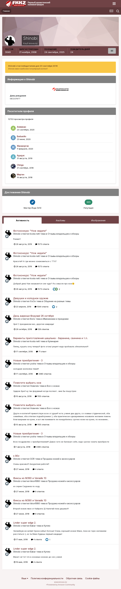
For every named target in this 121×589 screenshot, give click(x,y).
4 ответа (38, 469)
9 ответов (39, 491)
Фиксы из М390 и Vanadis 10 (29, 478)
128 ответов (42, 329)
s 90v (16, 455)
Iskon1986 (35, 481)
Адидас (21, 155)
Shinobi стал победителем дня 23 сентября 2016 (33, 66)
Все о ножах (53, 386)
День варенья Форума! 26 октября (33, 315)
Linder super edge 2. (24, 522)
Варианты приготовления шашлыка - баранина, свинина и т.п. (50, 338)
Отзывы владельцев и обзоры (63, 234)
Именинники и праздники (56, 319)
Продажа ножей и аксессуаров (59, 459)
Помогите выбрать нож (27, 382)
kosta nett (35, 234)
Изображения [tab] (98, 220)
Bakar (33, 525)
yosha (33, 363)
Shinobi (16, 234)
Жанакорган (23, 146)
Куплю (47, 525)
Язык (24, 578)
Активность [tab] (22, 220)
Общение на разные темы (57, 301)
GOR (32, 459)
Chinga (20, 165)
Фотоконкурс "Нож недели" (30, 230)
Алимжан (21, 127)
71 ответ (41, 351)
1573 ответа (42, 244)
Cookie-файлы (92, 578)
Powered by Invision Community (61, 585)
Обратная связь (74, 578)
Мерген (20, 174)
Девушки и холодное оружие (30, 298)
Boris (32, 319)
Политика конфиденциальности (47, 578)
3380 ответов (43, 374)
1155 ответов (42, 396)
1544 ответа (41, 306)
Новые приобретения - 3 (27, 360)
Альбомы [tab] (60, 220)
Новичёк (34, 386)
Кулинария (53, 341)
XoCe (33, 301)
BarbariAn (21, 136)
